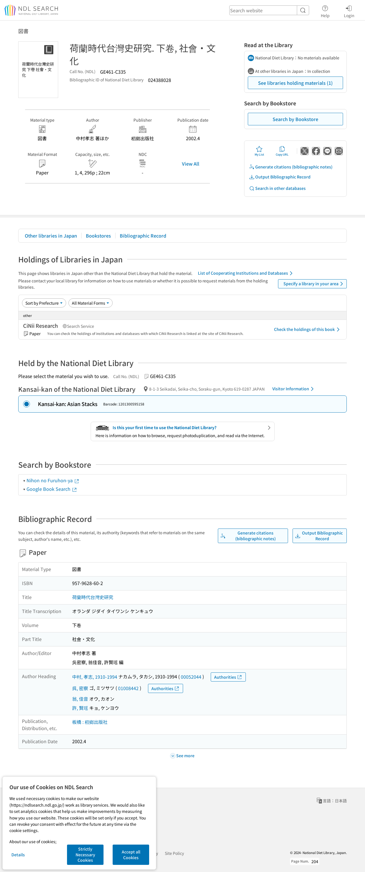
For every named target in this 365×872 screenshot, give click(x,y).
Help (325, 10)
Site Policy (174, 853)
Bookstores (98, 235)
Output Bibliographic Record (280, 177)
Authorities (228, 677)
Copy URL (282, 151)
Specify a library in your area (314, 283)
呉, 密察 (80, 688)
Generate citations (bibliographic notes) (290, 167)
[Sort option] (44, 303)
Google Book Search (52, 488)
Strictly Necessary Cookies (85, 854)
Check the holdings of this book (308, 329)
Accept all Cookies (131, 854)
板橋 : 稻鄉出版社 (90, 721)
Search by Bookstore (295, 119)
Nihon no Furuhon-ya (53, 480)
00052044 (191, 676)
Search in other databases (277, 188)
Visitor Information (294, 388)
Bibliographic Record (143, 235)
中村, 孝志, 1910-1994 (94, 676)
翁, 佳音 (80, 698)
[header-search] (269, 10)
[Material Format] (90, 303)
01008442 (128, 688)
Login (349, 10)
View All (190, 163)
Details (18, 854)
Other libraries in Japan (51, 235)
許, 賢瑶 (80, 707)
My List (259, 151)
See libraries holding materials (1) (295, 82)
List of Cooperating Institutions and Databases (246, 273)
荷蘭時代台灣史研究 (92, 597)
